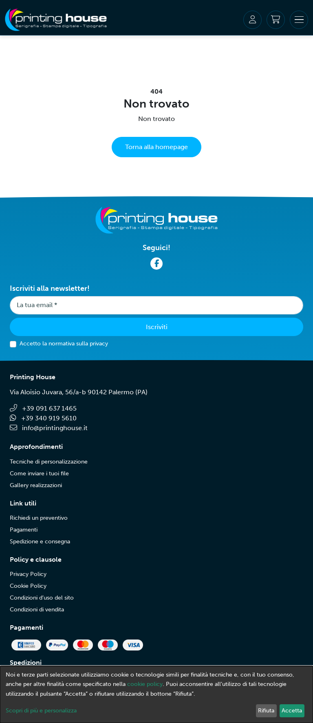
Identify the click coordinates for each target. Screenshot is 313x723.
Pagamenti (23, 529)
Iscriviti (157, 327)
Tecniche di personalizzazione (49, 461)
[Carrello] (276, 20)
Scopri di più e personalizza (41, 710)
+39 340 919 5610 (43, 418)
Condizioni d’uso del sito (42, 597)
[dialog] (156, 694)
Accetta (292, 710)
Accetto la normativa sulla (64, 343)
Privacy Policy (28, 574)
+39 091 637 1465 (43, 408)
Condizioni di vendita (37, 609)
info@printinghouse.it (49, 428)
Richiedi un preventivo (39, 517)
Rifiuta (266, 710)
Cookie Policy (28, 585)
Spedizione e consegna (40, 541)
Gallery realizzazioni (36, 485)
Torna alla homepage (156, 147)
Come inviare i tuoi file (39, 473)
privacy (99, 343)
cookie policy (145, 684)
